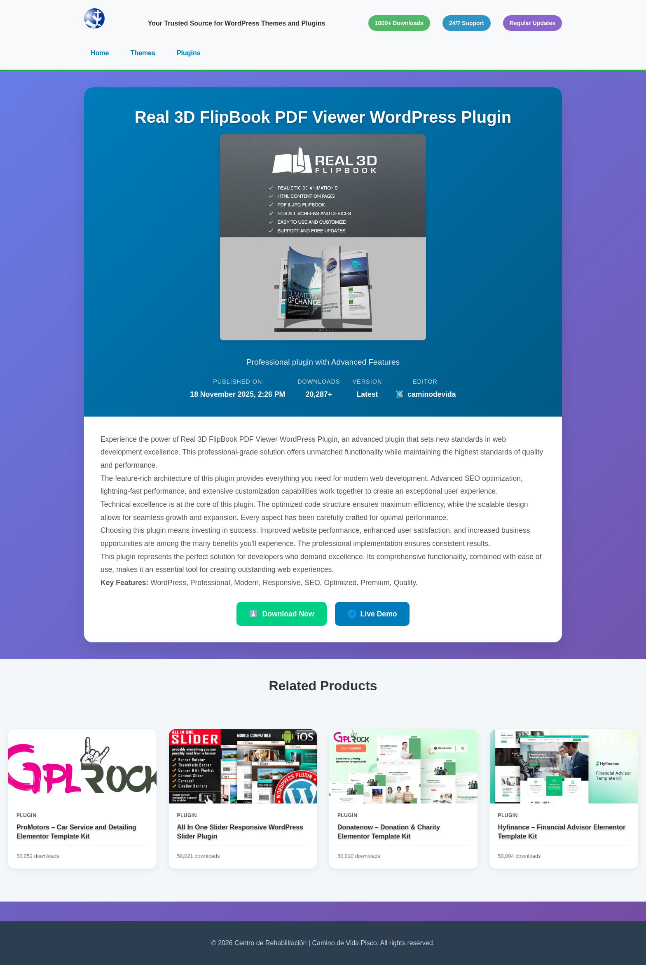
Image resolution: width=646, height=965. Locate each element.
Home (100, 52)
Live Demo (372, 614)
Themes (142, 52)
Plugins (189, 52)
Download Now (281, 614)
